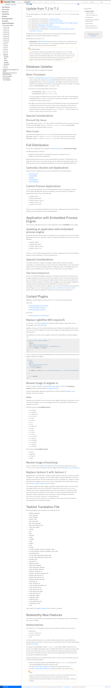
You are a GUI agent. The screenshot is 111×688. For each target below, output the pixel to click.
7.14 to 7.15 (6, 32)
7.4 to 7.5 (5, 51)
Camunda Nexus (51, 82)
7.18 (12, 4)
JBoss (5, 58)
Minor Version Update (8, 25)
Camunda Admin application (42, 666)
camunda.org (25, 686)
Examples (5, 21)
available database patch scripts (44, 78)
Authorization (44, 41)
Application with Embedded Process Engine (92, 20)
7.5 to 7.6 (5, 49)
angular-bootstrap (53, 388)
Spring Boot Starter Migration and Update (11, 70)
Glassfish (6, 56)
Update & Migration (8, 23)
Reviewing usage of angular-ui (37, 307)
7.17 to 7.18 (6, 27)
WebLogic (6, 62)
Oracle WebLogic (34, 181)
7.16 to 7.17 (6, 29)
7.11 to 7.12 (6, 38)
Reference (5, 12)
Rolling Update (6, 78)
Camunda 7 (27, 2)
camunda (53, 686)
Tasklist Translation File (91, 26)
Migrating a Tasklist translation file (50, 27)
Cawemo (40, 2)
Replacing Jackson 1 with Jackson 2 (39, 315)
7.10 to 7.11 (6, 40)
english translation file (43, 608)
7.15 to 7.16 (6, 31)
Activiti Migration (7, 80)
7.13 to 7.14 (6, 34)
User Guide (5, 9)
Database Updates (54, 19)
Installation (5, 14)
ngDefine (44, 323)
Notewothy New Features (91, 28)
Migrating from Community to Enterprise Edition (10, 73)
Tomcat (5, 60)
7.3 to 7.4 (5, 53)
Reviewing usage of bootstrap (37, 309)
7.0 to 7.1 (5, 68)
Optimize (34, 2)
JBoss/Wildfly (33, 176)
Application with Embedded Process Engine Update (63, 23)
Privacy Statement (67, 686)
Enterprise (46, 2)
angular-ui (58, 386)
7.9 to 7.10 (5, 42)
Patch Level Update (7, 76)
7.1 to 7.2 (5, 66)
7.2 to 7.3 (5, 55)
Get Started (20, 2)
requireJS (39, 325)
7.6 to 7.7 (5, 47)
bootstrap (56, 466)
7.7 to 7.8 (5, 45)
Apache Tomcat (33, 174)
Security (53, 2)
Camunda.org (85, 2)
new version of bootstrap (72, 467)
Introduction (6, 7)
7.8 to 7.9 (5, 44)
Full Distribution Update (56, 21)
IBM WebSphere (33, 180)
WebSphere (6, 64)
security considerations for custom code (62, 288)
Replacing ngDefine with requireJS (38, 306)
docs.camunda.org (34, 686)
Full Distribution (55, 148)
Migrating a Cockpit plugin (45, 25)
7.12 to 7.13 (6, 36)
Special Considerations (91, 15)
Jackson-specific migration (37, 483)
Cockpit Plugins (89, 23)
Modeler (4, 16)
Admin (42, 386)
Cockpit (48, 386)
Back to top (107, 686)
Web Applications (7, 19)
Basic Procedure (90, 13)
